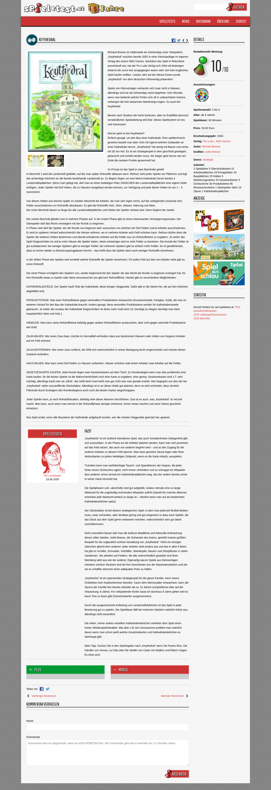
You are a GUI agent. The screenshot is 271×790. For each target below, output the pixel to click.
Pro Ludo (208, 141)
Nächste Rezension (175, 696)
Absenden (177, 773)
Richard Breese (211, 146)
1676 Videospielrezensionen (210, 314)
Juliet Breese (212, 151)
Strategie (208, 159)
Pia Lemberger (52, 475)
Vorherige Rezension (41, 696)
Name (29, 720)
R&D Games (223, 141)
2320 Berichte (201, 318)
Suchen (237, 7)
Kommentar (33, 737)
